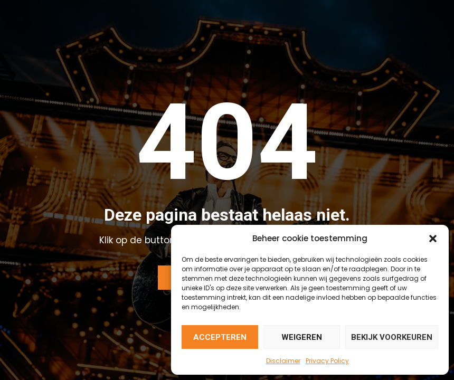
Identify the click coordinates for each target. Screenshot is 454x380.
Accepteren (220, 337)
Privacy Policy (327, 360)
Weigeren (301, 337)
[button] (433, 238)
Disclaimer (283, 360)
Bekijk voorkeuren (391, 337)
